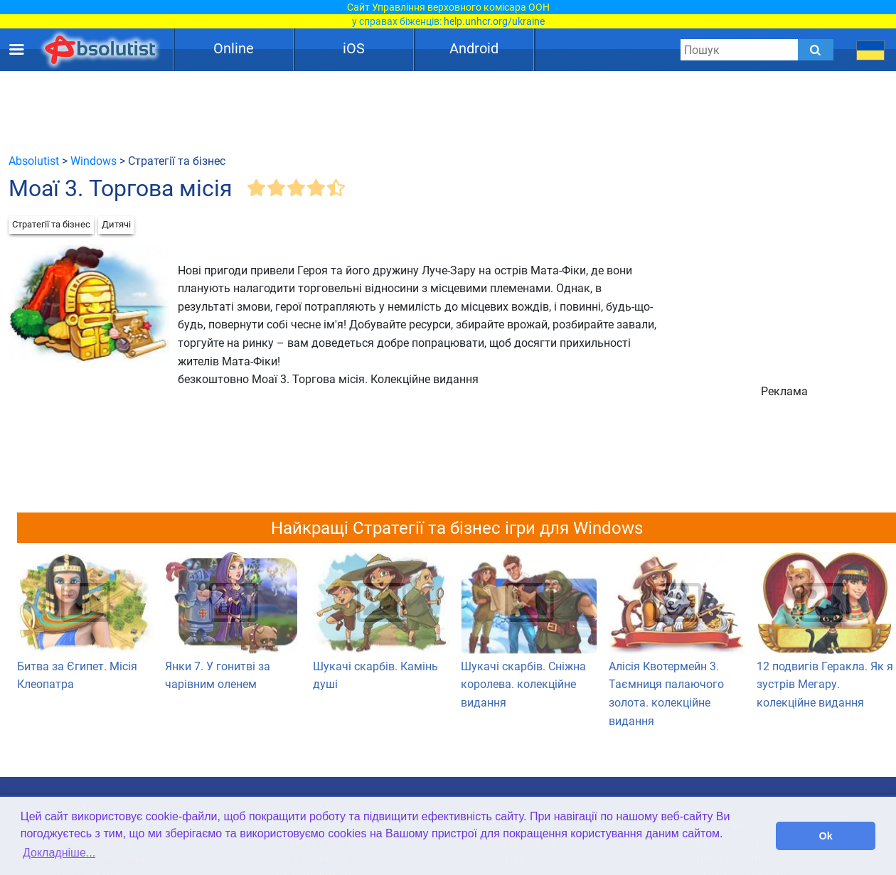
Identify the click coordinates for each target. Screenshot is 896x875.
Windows (93, 161)
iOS (354, 48)
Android (473, 48)
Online (233, 48)
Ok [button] (826, 836)
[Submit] (815, 49)
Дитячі (116, 224)
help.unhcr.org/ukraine (494, 21)
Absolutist (34, 161)
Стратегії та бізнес (51, 224)
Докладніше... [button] (59, 853)
